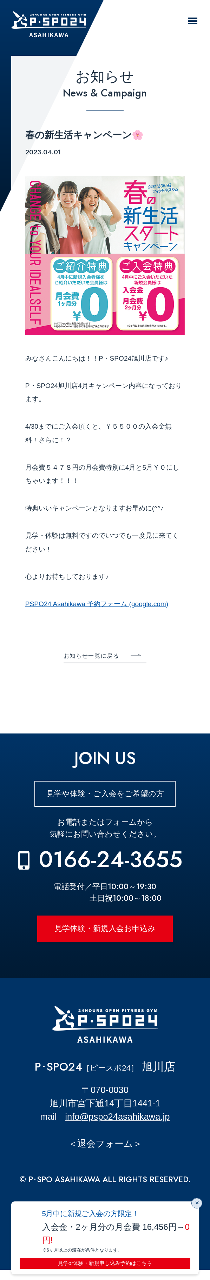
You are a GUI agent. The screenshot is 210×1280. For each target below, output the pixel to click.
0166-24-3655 (111, 863)
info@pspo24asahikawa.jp (117, 1127)
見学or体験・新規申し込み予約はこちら (105, 1262)
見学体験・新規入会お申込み (105, 935)
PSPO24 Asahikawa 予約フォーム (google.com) (96, 604)
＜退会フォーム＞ (105, 1153)
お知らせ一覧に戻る (89, 656)
